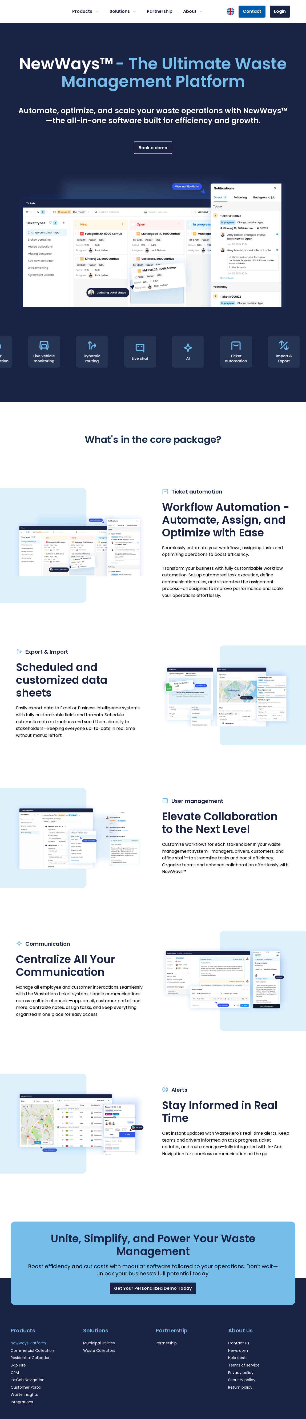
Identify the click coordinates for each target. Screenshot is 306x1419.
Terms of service (244, 1365)
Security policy (241, 1379)
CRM (15, 1372)
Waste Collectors (99, 1350)
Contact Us (238, 1343)
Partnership (159, 11)
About (193, 11)
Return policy (240, 1387)
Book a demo (153, 148)
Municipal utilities (99, 1343)
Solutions (123, 11)
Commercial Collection (32, 1350)
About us (240, 1330)
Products (85, 11)
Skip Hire (18, 1365)
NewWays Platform (28, 1343)
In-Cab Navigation (28, 1379)
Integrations (22, 1402)
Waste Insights (24, 1394)
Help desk (237, 1357)
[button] (153, 1288)
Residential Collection (31, 1357)
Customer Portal (26, 1387)
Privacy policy (240, 1372)
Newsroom (238, 1350)
